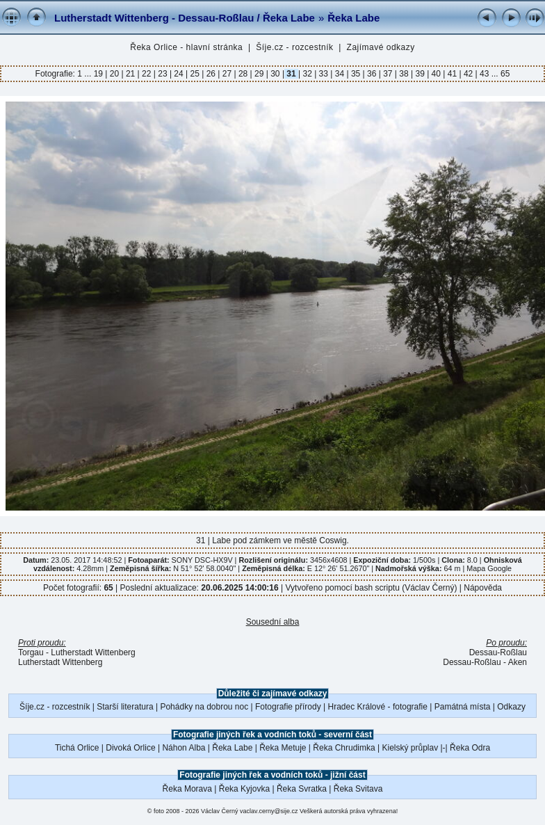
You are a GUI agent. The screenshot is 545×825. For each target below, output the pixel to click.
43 (484, 74)
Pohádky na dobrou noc (204, 707)
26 (211, 74)
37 (388, 74)
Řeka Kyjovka (244, 789)
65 (505, 74)
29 (259, 74)
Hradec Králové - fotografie (378, 707)
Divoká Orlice (130, 748)
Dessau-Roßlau (498, 652)
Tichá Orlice (77, 748)
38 (404, 74)
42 (468, 74)
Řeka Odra (470, 748)
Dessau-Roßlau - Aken (485, 662)
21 (131, 74)
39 (420, 74)
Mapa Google (489, 568)
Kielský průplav (410, 748)
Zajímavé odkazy (381, 47)
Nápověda (483, 588)
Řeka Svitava (358, 789)
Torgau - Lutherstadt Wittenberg (77, 652)
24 (179, 74)
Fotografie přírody (288, 707)
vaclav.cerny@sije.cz (269, 811)
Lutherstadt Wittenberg (60, 662)
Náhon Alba (183, 748)
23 (163, 74)
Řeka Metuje (282, 748)
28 (243, 74)
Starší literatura (125, 707)
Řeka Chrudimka (344, 748)
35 (356, 74)
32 (307, 74)
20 (114, 74)
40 (436, 74)
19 (100, 74)
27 (227, 74)
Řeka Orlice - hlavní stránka (186, 47)
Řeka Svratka (302, 789)
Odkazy (511, 707)
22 (147, 74)
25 (195, 74)
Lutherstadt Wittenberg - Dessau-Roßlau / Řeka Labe (184, 18)
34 (339, 74)
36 (372, 74)
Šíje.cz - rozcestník (294, 47)
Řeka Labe (353, 18)
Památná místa (462, 707)
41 (452, 74)
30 (275, 74)
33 (323, 74)
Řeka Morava (187, 789)
